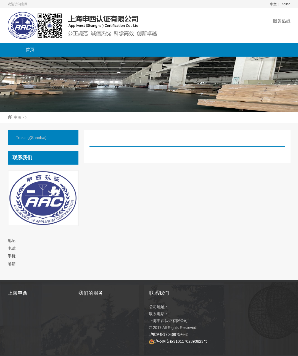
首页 (30, 49)
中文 (273, 4)
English (284, 4)
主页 (18, 117)
